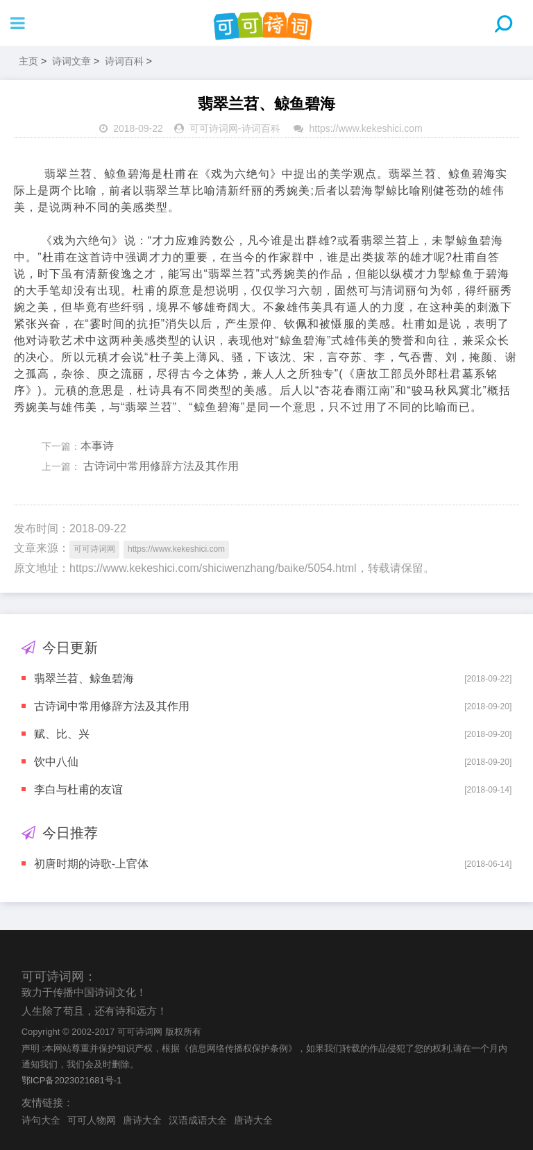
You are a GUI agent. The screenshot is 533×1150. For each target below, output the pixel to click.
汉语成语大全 (198, 1120)
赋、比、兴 (62, 734)
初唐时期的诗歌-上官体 (91, 864)
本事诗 (97, 446)
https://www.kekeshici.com (365, 128)
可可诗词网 (213, 128)
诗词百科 (124, 61)
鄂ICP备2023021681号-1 (72, 1080)
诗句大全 (41, 1120)
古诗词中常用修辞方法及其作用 (160, 466)
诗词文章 (71, 61)
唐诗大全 (142, 1120)
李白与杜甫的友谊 (78, 789)
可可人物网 (91, 1120)
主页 (28, 61)
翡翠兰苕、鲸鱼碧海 (84, 678)
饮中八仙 (56, 762)
